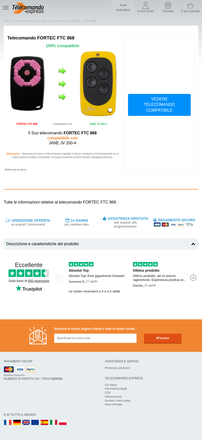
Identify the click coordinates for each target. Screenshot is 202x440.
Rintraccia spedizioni (117, 367)
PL (63, 423)
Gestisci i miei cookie (117, 400)
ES (44, 423)
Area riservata (113, 404)
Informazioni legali (116, 388)
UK (26, 423)
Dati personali (113, 396)
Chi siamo (111, 384)
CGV (108, 392)
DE (17, 423)
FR (8, 423)
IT (54, 423)
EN (35, 423)
